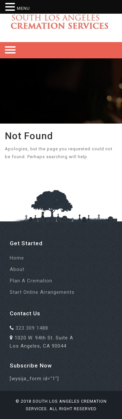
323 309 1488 (32, 328)
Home (17, 258)
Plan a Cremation (31, 281)
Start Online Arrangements (42, 292)
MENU (23, 8)
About (17, 269)
